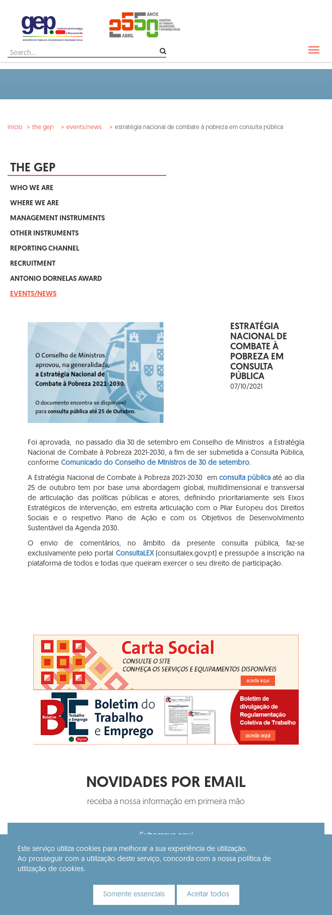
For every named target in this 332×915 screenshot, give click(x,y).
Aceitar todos (208, 894)
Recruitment (32, 264)
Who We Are (31, 188)
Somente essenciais (134, 894)
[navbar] (313, 50)
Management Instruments (57, 218)
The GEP (42, 128)
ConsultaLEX (136, 554)
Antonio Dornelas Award (56, 279)
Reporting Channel (44, 249)
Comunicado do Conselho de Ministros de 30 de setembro (155, 463)
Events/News (84, 128)
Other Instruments (44, 233)
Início (15, 128)
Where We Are (34, 203)
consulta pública (245, 478)
